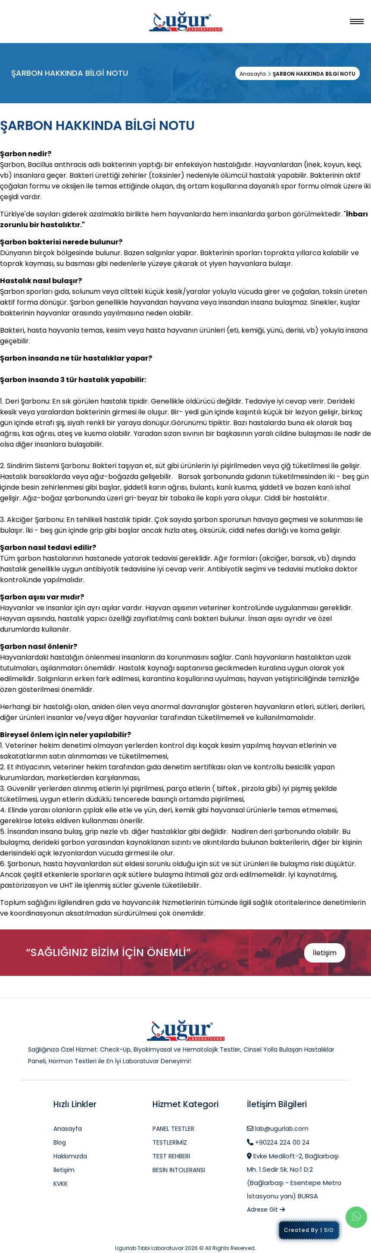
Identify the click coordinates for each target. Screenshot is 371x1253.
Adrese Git (266, 1209)
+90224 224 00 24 (282, 1142)
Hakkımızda (70, 1156)
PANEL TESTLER (173, 1128)
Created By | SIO (309, 1230)
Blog (59, 1142)
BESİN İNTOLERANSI (179, 1170)
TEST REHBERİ (171, 1156)
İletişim (325, 953)
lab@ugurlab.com (282, 1128)
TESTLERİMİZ (170, 1142)
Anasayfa (253, 73)
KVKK (60, 1183)
